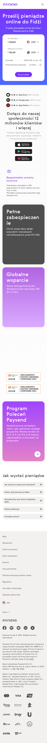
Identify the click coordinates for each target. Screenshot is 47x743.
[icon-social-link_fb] (5, 628)
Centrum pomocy (10, 549)
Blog (4, 536)
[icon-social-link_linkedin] (26, 628)
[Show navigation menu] (42, 4)
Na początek (23, 74)
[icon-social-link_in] (12, 628)
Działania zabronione (11, 595)
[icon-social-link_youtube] (19, 628)
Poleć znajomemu (10, 556)
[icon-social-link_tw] (33, 628)
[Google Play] (23, 151)
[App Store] (23, 144)
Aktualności (7, 543)
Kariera (6, 562)
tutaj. (25, 649)
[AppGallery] (23, 158)
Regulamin (7, 582)
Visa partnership (10, 569)
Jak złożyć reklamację (12, 588)
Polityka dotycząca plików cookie (17, 575)
